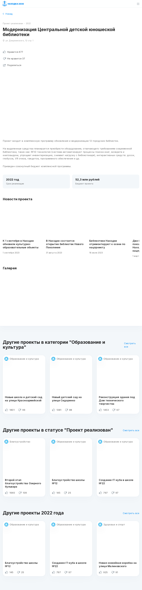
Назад (8, 13)
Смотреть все (130, 345)
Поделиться (12, 65)
